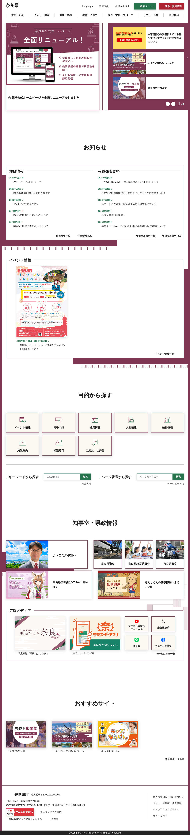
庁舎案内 (53, 819)
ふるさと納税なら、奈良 (161, 63)
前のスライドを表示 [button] (168, 104)
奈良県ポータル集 (157, 88)
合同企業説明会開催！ (113, 215)
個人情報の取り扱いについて (168, 797)
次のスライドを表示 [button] (173, 104)
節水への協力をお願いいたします (30, 215)
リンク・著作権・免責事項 (167, 803)
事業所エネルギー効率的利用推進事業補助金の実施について (134, 226)
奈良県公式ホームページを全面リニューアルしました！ (45, 97)
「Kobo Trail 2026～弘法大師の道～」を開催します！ (130, 182)
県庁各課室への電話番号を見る (25, 819)
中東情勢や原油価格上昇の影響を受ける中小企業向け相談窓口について (164, 38)
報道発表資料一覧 (145, 236)
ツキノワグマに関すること (27, 182)
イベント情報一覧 (164, 354)
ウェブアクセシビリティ (166, 809)
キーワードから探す (24, 477)
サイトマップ (160, 815)
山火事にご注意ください (26, 204)
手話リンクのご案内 (51, 812)
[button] (85, 6)
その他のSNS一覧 (165, 653)
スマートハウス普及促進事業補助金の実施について (129, 204)
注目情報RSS (84, 236)
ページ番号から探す (117, 477)
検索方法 (86, 483)
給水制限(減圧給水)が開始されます (31, 193)
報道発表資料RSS (171, 236)
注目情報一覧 (63, 236)
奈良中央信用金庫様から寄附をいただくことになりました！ (134, 193)
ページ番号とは (175, 483)
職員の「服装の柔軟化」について (30, 226)
